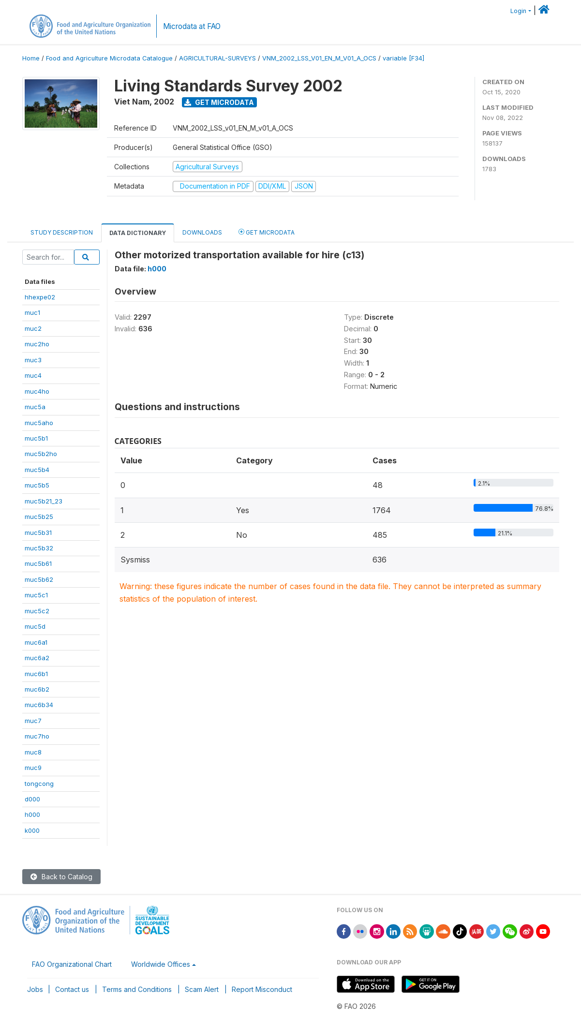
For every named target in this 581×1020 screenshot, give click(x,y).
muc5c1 (36, 595)
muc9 (33, 767)
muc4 (33, 375)
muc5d (35, 626)
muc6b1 (36, 674)
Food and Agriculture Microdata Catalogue (109, 58)
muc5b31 (38, 532)
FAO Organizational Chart (72, 964)
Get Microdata (219, 102)
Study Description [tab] (61, 232)
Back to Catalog (61, 876)
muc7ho (37, 736)
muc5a (35, 407)
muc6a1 (36, 642)
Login (518, 11)
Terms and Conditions (137, 989)
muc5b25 (39, 516)
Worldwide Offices (160, 964)
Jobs (35, 989)
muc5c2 (37, 611)
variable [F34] (403, 58)
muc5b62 (39, 579)
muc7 (33, 720)
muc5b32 (39, 548)
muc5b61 (38, 563)
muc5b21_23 (43, 501)
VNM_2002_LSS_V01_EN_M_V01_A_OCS (319, 58)
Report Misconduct (262, 989)
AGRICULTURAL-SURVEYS (217, 58)
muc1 (32, 312)
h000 (32, 814)
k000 (32, 830)
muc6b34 (39, 705)
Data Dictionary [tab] (137, 233)
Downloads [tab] (202, 232)
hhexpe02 (40, 297)
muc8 (33, 752)
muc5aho (39, 423)
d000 (32, 799)
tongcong (39, 783)
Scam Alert (202, 989)
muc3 (33, 360)
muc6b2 (37, 689)
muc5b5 (37, 485)
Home (31, 58)
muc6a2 (37, 658)
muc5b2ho (41, 454)
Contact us (72, 989)
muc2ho (37, 344)
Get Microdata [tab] (266, 232)
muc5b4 (37, 469)
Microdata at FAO (192, 26)
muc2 (33, 328)
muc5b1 (36, 438)
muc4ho (37, 391)
